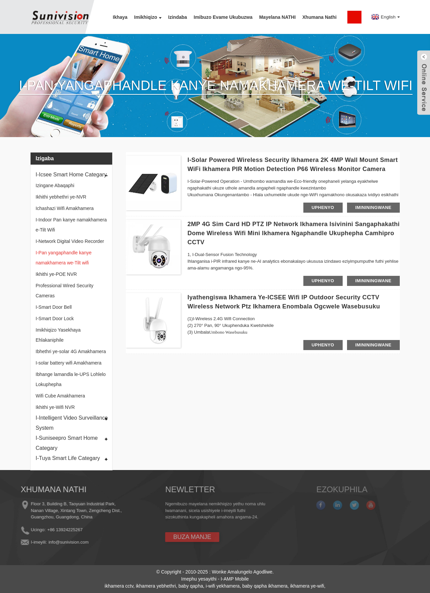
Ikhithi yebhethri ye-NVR (61, 197)
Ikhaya (120, 17)
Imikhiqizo (147, 17)
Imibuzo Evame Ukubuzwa (223, 17)
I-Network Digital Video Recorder (70, 241)
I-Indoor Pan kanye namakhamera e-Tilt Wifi (71, 224)
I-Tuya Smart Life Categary (68, 458)
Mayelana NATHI (277, 17)
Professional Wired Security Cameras (64, 290)
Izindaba (177, 17)
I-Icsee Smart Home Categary (71, 174)
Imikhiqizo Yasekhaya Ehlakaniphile (58, 335)
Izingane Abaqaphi (55, 185)
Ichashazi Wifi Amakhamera (65, 208)
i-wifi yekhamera (223, 586)
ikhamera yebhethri (156, 586)
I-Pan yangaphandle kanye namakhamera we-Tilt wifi (64, 257)
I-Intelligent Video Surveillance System (72, 423)
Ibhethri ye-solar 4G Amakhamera (71, 351)
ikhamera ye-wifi (307, 586)
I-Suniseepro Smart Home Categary (67, 443)
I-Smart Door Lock (55, 318)
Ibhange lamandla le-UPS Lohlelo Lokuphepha (71, 379)
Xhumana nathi (319, 17)
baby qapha (190, 586)
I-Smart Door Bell (54, 307)
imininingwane (373, 207)
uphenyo (323, 207)
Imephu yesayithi (198, 579)
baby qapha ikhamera (265, 586)
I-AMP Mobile (235, 579)
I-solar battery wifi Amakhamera (68, 363)
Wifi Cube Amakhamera (60, 395)
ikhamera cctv (118, 586)
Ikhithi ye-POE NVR (56, 274)
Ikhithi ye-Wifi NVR (55, 407)
